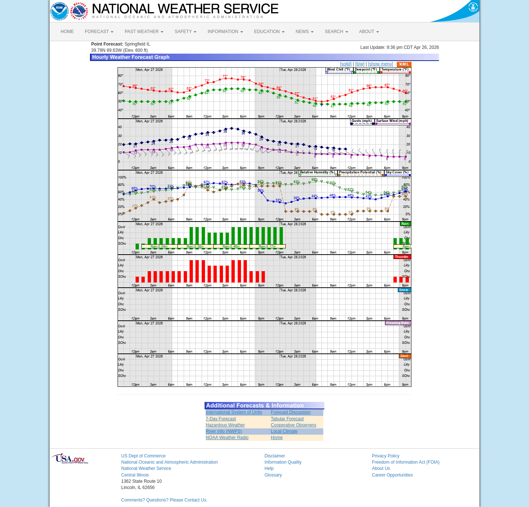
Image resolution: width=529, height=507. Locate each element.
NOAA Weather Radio (227, 437)
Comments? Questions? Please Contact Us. (164, 500)
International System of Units (234, 412)
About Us (381, 468)
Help (269, 468)
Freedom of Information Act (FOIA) (406, 462)
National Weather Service (146, 468)
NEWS (305, 31)
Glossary (273, 475)
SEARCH (336, 31)
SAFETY (185, 31)
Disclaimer (274, 456)
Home (277, 437)
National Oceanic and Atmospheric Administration (169, 462)
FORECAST (99, 31)
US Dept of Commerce (143, 456)
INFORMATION (225, 31)
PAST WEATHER (144, 31)
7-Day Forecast (221, 418)
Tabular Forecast (287, 418)
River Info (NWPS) (224, 431)
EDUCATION (269, 31)
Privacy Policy (386, 456)
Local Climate (284, 431)
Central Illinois (135, 475)
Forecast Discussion (290, 412)
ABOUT (369, 31)
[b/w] (359, 63)
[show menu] (380, 63)
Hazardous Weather (225, 425)
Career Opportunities (392, 475)
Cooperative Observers (293, 425)
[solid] (346, 63)
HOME (67, 31)
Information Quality (283, 462)
